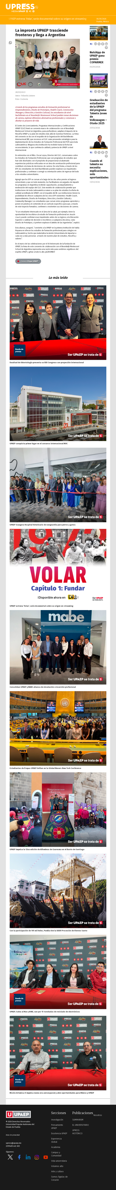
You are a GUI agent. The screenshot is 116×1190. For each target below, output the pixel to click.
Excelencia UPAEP (59, 1133)
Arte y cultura (57, 1171)
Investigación (57, 1119)
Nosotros (97, 1115)
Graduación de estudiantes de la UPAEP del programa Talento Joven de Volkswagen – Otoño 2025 (99, 111)
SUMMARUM (77, 1119)
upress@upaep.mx (13, 1143)
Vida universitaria (59, 1161)
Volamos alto (57, 1166)
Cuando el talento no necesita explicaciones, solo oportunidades (99, 169)
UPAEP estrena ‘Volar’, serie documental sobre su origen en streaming (52, 18)
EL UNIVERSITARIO (80, 1125)
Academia (55, 1147)
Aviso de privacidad (13, 1135)
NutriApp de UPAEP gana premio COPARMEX (97, 57)
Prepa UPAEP (28, 261)
